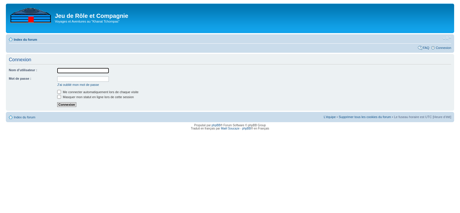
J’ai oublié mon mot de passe (78, 84)
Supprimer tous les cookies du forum (365, 117)
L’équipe (330, 117)
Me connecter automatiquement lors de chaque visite (97, 92)
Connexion (443, 48)
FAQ (426, 48)
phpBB (216, 125)
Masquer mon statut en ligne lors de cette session (95, 97)
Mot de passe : (20, 78)
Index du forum (25, 39)
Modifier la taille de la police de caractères (447, 38)
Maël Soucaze (230, 128)
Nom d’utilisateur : (23, 70)
